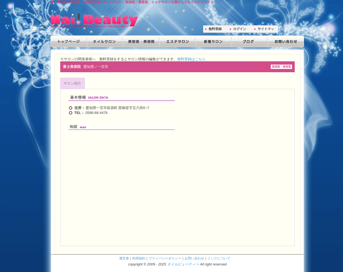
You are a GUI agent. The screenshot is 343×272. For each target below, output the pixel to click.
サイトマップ (266, 30)
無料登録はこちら (191, 59)
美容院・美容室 (140, 41)
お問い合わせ (284, 41)
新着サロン (212, 41)
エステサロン (176, 41)
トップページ (68, 41)
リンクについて (218, 258)
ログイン (239, 29)
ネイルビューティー (183, 264)
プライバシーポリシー (165, 258)
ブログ (248, 41)
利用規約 (138, 258)
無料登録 (215, 29)
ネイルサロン (104, 41)
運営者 (124, 258)
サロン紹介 (72, 83)
